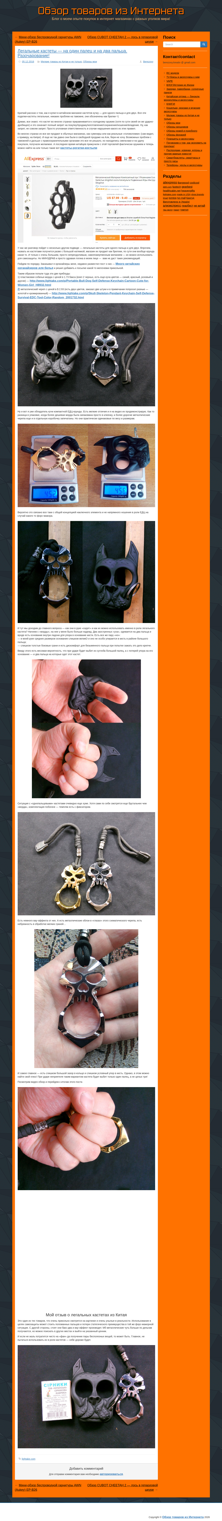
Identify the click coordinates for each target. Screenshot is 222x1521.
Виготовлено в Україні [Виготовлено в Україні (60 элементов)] (176, 201)
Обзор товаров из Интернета (111, 10)
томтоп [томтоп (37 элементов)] (184, 209)
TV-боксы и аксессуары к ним (183, 77)
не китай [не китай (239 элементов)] (199, 205)
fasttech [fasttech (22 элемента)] (176, 186)
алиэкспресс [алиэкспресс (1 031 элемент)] (172, 205)
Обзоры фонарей (176, 134)
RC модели (173, 73)
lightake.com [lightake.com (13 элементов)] (169, 194)
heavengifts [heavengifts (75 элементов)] (188, 190)
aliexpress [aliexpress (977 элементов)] (170, 182)
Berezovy (148, 61)
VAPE (170, 81)
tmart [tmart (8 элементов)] (165, 198)
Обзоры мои (90, 61)
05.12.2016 (28, 61)
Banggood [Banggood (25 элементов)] (183, 182)
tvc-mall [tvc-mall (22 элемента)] (181, 198)
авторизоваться (111, 1474)
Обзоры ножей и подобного (182, 130)
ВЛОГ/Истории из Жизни (180, 85)
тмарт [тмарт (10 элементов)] (176, 210)
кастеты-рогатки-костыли (78, 148)
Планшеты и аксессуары (180, 138)
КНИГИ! (171, 104)
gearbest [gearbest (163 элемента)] (187, 186)
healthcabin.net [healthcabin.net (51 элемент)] (172, 190)
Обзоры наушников (177, 126)
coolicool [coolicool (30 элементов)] (194, 182)
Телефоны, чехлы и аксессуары (184, 165)
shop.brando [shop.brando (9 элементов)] (197, 194)
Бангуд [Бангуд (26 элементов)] (190, 198)
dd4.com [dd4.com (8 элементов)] (167, 187)
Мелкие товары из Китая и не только (61, 61)
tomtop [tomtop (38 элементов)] (173, 198)
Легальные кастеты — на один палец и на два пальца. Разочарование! (72, 53)
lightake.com (29, 1459)
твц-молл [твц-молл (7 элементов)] (168, 210)
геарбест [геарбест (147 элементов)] (187, 205)
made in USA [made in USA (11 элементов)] (184, 194)
